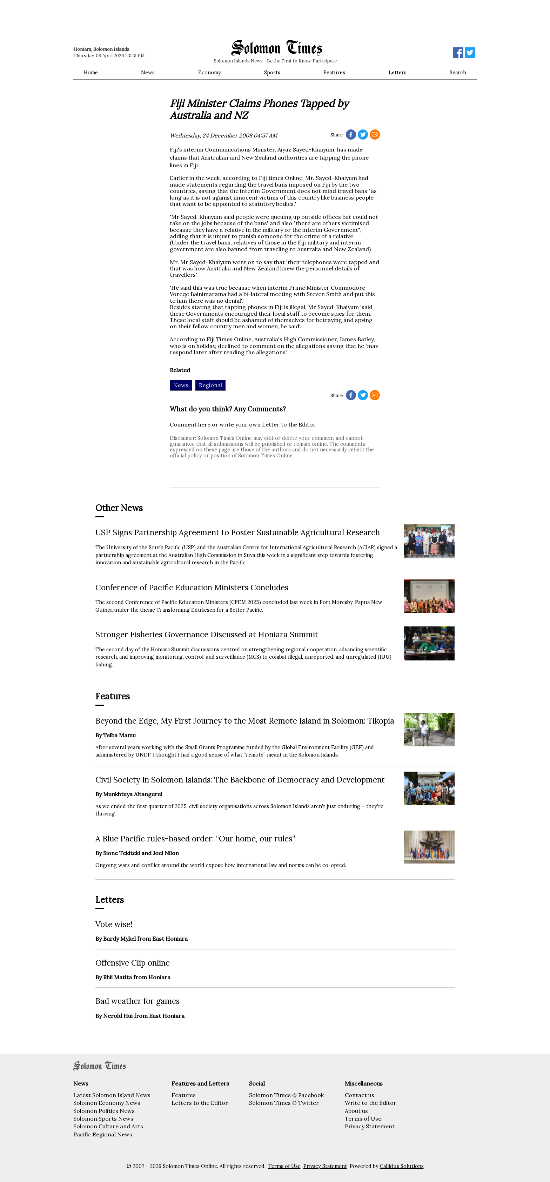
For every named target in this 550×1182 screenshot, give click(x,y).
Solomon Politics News (104, 1110)
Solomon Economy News (106, 1102)
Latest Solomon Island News (111, 1095)
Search (458, 72)
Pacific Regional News (102, 1134)
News (148, 72)
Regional (210, 385)
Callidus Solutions (402, 1166)
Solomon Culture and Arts (108, 1126)
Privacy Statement (370, 1126)
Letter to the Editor (288, 424)
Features (334, 72)
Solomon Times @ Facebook (286, 1095)
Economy (209, 72)
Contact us (359, 1095)
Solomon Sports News (103, 1118)
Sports (272, 72)
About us (356, 1110)
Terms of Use (363, 1118)
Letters (398, 72)
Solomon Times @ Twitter (284, 1102)
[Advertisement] (173, 19)
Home (91, 72)
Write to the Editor (370, 1102)
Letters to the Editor (200, 1102)
